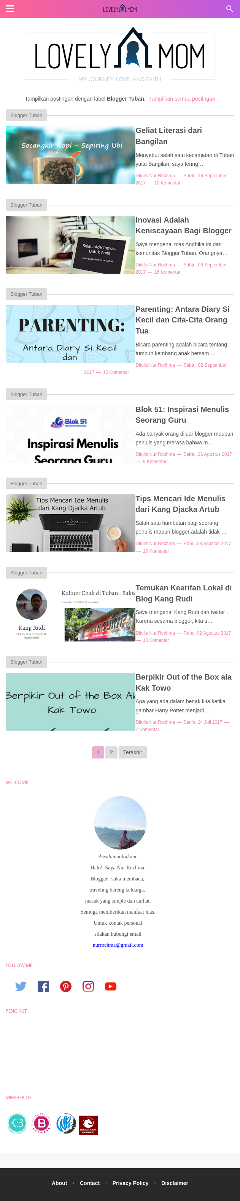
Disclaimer (177, 1166)
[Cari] (229, 11)
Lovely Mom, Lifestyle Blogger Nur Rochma (136, 1190)
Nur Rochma (136, 164)
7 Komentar (217, 707)
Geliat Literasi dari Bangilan (160, 130)
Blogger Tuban (26, 115)
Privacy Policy (131, 1166)
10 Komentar (123, 172)
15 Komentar (123, 358)
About (57, 1166)
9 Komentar (122, 447)
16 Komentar (123, 269)
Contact (89, 1166)
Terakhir (132, 735)
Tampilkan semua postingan (182, 99)
